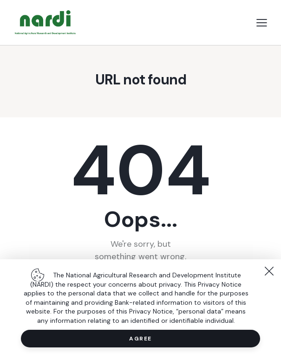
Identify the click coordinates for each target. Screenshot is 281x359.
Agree (140, 338)
